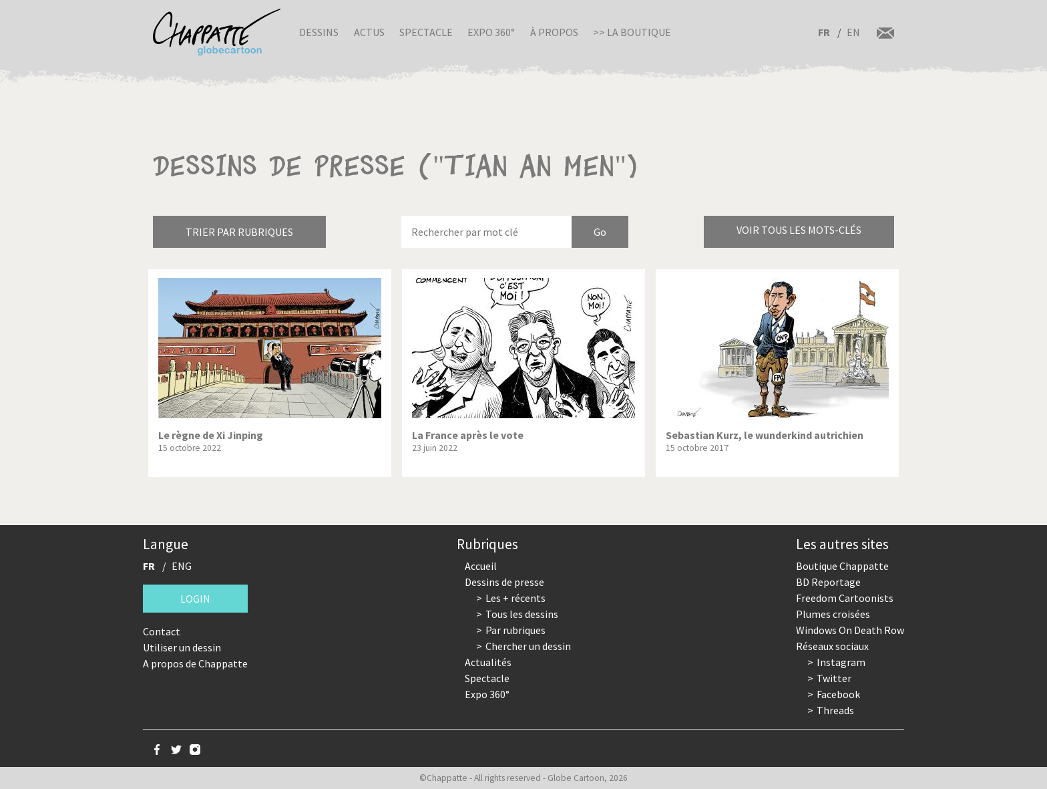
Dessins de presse (504, 582)
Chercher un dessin (528, 646)
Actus (369, 32)
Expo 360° (491, 32)
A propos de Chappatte (195, 663)
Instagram (841, 662)
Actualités (488, 662)
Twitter (834, 678)
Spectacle (426, 32)
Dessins (319, 32)
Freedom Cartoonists (844, 598)
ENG (182, 566)
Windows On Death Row (850, 630)
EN (853, 32)
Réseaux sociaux (832, 646)
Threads (835, 710)
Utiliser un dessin (182, 647)
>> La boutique (632, 32)
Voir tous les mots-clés (799, 229)
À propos (554, 32)
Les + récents (515, 598)
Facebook (838, 694)
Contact (161, 631)
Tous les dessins (521, 614)
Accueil (481, 566)
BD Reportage (828, 582)
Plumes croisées (833, 614)
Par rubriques (515, 630)
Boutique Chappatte (842, 566)
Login (195, 598)
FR (824, 32)
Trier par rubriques (239, 232)
